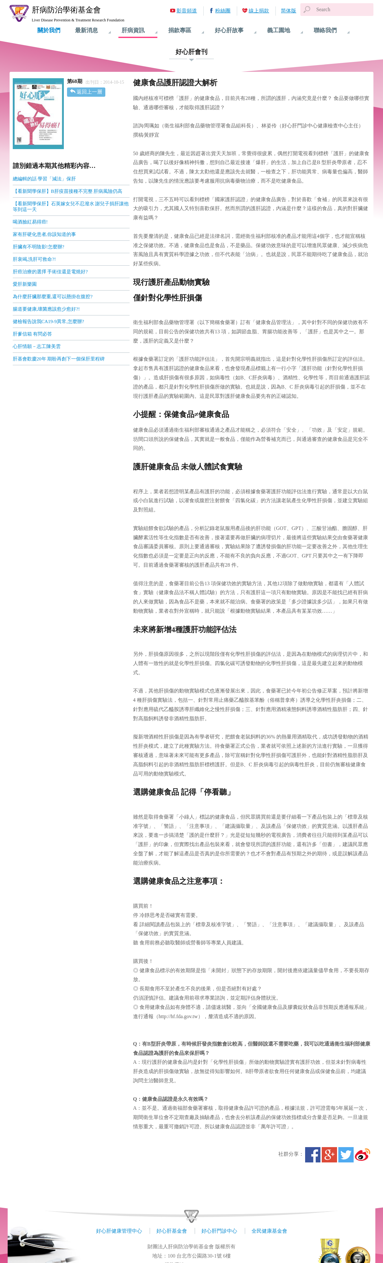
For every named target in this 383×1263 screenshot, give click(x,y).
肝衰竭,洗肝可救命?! (34, 259)
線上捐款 (259, 10)
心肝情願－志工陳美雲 (37, 346)
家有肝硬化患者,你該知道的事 (44, 234)
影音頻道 (186, 10)
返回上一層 (89, 92)
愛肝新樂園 (25, 284)
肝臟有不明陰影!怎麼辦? (38, 246)
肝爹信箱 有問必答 (32, 334)
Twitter (346, 1154)
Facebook (312, 1154)
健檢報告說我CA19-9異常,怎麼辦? (48, 321)
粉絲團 (222, 10)
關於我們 (48, 30)
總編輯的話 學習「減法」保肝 (44, 178)
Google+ (329, 1154)
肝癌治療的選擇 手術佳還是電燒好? (50, 271)
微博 (362, 1154)
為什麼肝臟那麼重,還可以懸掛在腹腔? (53, 296)
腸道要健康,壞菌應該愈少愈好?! (46, 309)
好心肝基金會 (171, 1231)
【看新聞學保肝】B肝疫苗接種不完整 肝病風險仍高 (68, 191)
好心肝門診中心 (219, 1231)
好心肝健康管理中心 (119, 1231)
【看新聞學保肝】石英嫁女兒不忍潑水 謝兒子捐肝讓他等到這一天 (71, 206)
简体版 (288, 10)
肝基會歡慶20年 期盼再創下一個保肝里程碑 (59, 358)
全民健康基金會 (269, 1231)
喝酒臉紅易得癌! (30, 221)
